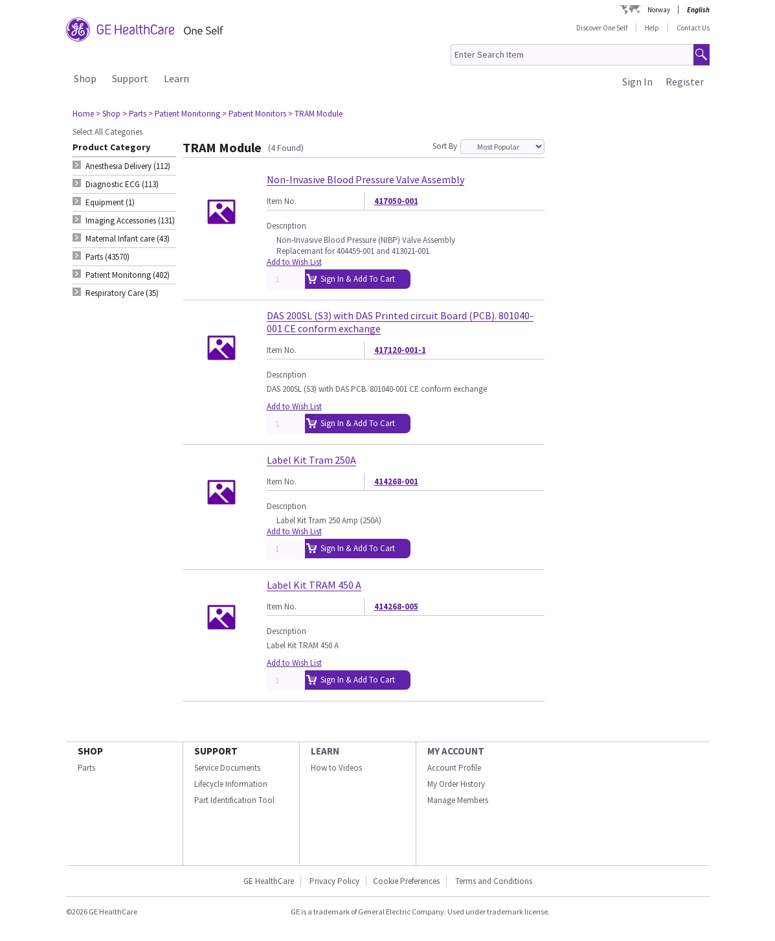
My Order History (456, 783)
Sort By (444, 146)
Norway (658, 9)
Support (130, 78)
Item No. (282, 201)
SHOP (90, 751)
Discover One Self (601, 27)
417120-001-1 (400, 350)
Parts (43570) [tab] (107, 256)
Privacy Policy (333, 881)
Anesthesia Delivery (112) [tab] (127, 166)
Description (286, 225)
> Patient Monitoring (184, 113)
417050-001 (396, 201)
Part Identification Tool (234, 800)
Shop (85, 78)
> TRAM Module (315, 113)
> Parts (134, 113)
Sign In (637, 81)
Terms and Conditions (493, 881)
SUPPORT (216, 751)
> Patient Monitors (254, 113)
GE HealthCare (268, 881)
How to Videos (336, 767)
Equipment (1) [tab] (110, 202)
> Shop (108, 113)
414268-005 (396, 606)
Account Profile (454, 767)
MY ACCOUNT (455, 751)
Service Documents (227, 767)
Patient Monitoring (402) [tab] (127, 274)
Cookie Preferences (406, 881)
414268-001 (396, 481)
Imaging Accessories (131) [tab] (130, 220)
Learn (176, 78)
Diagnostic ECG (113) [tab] (122, 184)
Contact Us (693, 27)
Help (652, 27)
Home (83, 113)
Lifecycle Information (230, 783)
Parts (86, 767)
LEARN (325, 751)
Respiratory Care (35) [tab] (122, 293)
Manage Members (457, 800)
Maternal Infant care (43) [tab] (127, 238)
